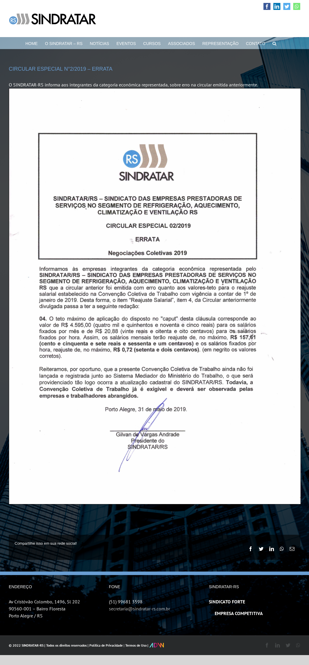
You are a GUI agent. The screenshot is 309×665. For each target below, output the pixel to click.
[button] (274, 43)
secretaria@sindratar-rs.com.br (139, 609)
